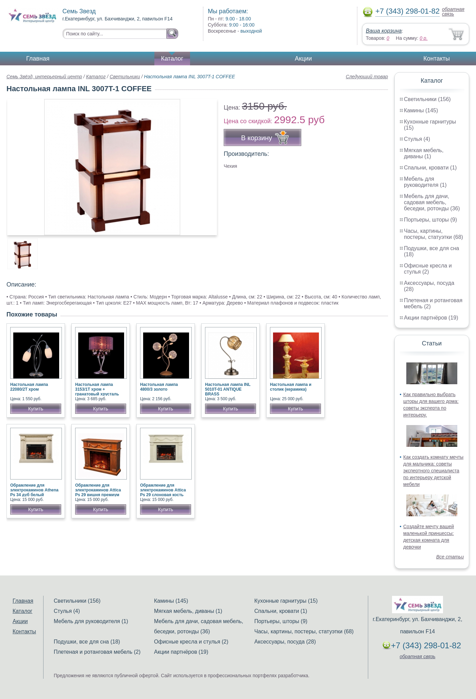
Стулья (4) (417, 139)
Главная (38, 58)
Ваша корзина (384, 31)
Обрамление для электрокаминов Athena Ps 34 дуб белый (34, 490)
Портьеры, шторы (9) (430, 220)
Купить (35, 408)
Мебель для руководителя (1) (425, 182)
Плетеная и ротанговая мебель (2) (97, 652)
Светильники (124, 76)
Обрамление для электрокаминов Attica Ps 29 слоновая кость (163, 490)
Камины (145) (421, 110)
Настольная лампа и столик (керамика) (290, 387)
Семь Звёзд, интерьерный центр (44, 76)
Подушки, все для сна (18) (87, 642)
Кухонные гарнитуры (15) (286, 601)
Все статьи (450, 556)
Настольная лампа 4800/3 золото (159, 387)
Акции (303, 58)
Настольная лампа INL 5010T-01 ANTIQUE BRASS (228, 389)
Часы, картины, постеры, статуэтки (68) (433, 234)
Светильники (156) (427, 99)
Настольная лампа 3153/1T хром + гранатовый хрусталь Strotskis (97, 391)
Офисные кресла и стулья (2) (428, 269)
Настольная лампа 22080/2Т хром (29, 387)
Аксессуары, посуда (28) (285, 642)
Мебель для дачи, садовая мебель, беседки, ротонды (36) (432, 202)
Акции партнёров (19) (431, 318)
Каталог (172, 58)
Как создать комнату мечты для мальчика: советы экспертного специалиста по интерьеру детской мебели (433, 470)
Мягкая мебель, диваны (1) (423, 153)
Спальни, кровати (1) (430, 167)
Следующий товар (367, 76)
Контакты (436, 58)
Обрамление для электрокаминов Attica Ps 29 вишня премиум (98, 490)
